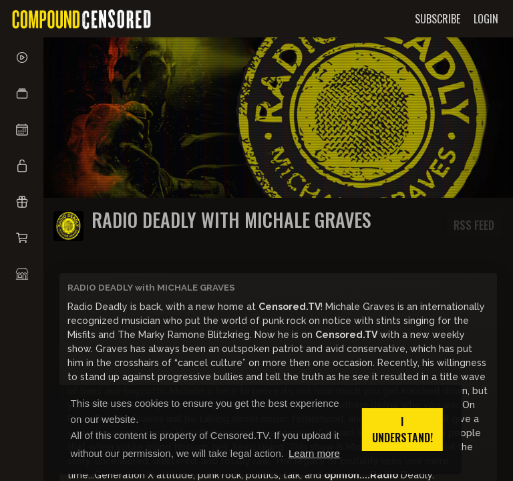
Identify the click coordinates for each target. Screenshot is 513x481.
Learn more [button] (314, 453)
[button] (22, 93)
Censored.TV (290, 306)
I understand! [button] (402, 430)
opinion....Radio (361, 475)
